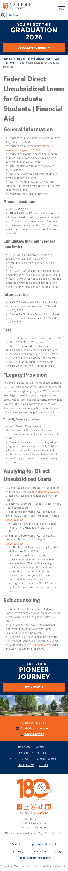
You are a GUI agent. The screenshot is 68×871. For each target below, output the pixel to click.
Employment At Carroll (42, 844)
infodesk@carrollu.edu (22, 833)
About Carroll (46, 759)
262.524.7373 (52, 833)
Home (6, 58)
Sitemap (17, 844)
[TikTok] (41, 806)
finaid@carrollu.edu (34, 728)
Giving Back (26, 765)
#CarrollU (42, 812)
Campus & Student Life (33, 753)
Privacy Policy (15, 851)
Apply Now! (32, 687)
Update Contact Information (34, 857)
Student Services (21, 759)
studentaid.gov (15, 519)
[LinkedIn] (48, 806)
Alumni (43, 765)
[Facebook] (19, 806)
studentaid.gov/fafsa (47, 491)
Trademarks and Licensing (45, 851)
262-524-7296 (34, 734)
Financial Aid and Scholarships (32, 58)
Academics (43, 746)
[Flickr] (26, 806)
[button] (62, 865)
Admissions (23, 746)
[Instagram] (33, 806)
